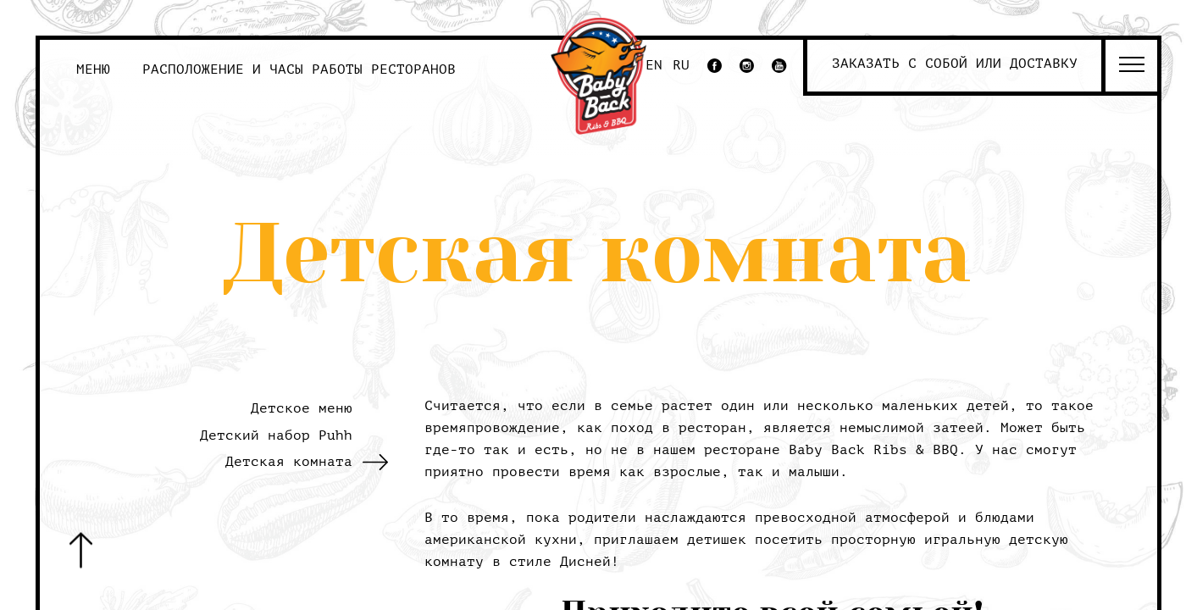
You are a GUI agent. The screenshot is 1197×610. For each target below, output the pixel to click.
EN (654, 65)
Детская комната (288, 461)
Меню (93, 69)
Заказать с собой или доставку (955, 63)
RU (681, 65)
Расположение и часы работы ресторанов (299, 69)
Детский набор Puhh (276, 435)
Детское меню (301, 408)
